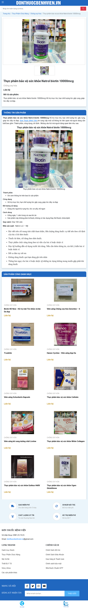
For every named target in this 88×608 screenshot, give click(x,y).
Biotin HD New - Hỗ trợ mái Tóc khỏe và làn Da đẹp (22, 310)
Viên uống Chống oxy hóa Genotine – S (63, 309)
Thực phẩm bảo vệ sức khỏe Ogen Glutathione (61, 486)
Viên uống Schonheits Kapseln (17, 397)
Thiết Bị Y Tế (7, 563)
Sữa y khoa (6, 568)
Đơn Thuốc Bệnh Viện (28, 121)
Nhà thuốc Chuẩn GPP (54, 568)
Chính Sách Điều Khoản (55, 554)
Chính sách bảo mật (53, 563)
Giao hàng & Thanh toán (55, 559)
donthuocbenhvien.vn (15, 539)
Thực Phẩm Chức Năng (11, 554)
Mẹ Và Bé (5, 559)
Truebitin (8, 353)
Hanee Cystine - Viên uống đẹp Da (61, 353)
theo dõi (72, 593)
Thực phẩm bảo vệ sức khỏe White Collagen (66, 441)
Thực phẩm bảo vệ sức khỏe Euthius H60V (22, 485)
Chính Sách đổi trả (53, 550)
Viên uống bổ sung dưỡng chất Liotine (20, 441)
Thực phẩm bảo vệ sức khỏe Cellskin (62, 397)
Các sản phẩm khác (9, 572)
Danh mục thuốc (8, 550)
